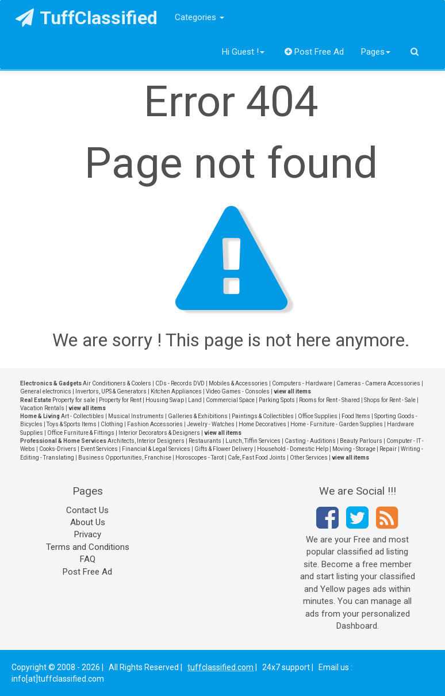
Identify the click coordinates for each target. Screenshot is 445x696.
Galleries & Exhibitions (198, 416)
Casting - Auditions (310, 441)
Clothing (112, 424)
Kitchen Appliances (176, 391)
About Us (87, 522)
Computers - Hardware (302, 383)
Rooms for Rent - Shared (329, 400)
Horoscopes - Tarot (199, 457)
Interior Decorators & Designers (159, 433)
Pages (375, 52)
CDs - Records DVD (180, 383)
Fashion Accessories (155, 424)
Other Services (309, 457)
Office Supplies (317, 416)
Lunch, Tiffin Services (253, 441)
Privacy (87, 534)
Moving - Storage (353, 449)
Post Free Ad (314, 52)
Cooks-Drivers (57, 449)
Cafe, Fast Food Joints (257, 457)
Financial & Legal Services (156, 449)
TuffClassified (87, 18)
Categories (199, 17)
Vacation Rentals (42, 408)
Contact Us (87, 510)
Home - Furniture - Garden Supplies (336, 424)
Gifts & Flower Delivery (223, 449)
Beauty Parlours (361, 441)
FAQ (87, 559)
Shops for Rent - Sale (390, 400)
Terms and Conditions (87, 547)
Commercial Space (230, 400)
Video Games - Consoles (238, 391)
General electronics (45, 391)
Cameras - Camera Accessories (378, 383)
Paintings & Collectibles (263, 416)
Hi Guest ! (243, 52)
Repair (388, 449)
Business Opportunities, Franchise (124, 457)
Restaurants (205, 441)
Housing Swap (164, 400)
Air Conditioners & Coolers (117, 383)
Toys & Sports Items (72, 424)
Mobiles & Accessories (238, 383)
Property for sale (73, 400)
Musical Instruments (136, 416)
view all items (292, 391)
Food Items (356, 416)
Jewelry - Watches (211, 424)
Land (195, 400)
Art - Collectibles (82, 416)
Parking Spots (277, 400)
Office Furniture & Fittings (80, 433)
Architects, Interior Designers (146, 441)
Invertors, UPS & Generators (111, 391)
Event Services (99, 449)
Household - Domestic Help (292, 449)
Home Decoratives (262, 424)
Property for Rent (120, 400)
